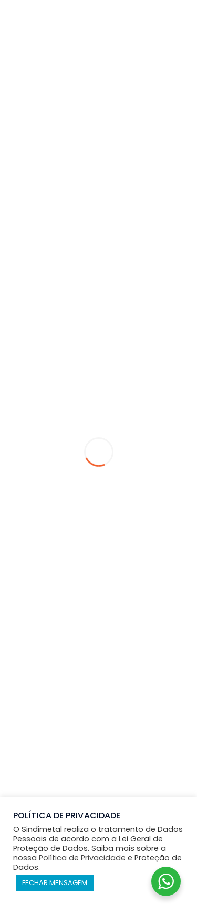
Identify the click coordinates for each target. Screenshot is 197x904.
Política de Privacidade (82, 857)
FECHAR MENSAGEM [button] (54, 883)
